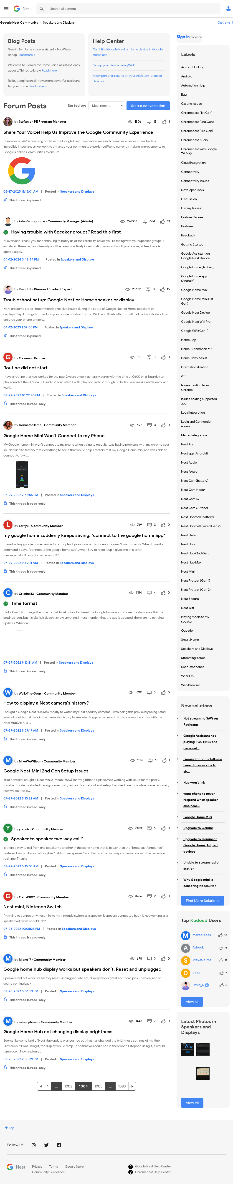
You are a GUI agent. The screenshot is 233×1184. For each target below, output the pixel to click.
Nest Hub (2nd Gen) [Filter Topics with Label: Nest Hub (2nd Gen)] (195, 553)
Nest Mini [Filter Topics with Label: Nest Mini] (188, 571)
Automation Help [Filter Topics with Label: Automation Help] (193, 85)
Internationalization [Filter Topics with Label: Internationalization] (194, 367)
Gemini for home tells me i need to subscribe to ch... (202, 765)
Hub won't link (194, 782)
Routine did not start (25, 368)
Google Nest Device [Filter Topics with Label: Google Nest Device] (195, 313)
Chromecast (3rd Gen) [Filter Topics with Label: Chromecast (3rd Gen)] (197, 131)
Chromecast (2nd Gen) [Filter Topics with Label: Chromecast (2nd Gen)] (197, 122)
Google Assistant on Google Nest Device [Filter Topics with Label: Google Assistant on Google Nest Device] (195, 256)
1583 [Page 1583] (122, 1086)
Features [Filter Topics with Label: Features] (187, 226)
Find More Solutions (202, 901)
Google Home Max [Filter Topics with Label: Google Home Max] (194, 290)
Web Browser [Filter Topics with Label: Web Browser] (190, 685)
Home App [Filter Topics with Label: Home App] (188, 340)
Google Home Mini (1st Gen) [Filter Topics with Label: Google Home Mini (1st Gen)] (197, 301)
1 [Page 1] (47, 1086)
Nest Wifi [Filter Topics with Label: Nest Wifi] (187, 608)
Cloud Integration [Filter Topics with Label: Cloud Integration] (193, 163)
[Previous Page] (40, 1086)
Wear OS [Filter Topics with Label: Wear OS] (187, 676)
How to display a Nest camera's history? (46, 703)
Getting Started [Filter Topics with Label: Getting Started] (192, 244)
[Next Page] (132, 1086)
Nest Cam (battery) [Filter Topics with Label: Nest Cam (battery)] (194, 481)
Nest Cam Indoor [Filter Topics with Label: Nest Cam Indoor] (193, 490)
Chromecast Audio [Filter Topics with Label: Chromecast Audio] (194, 140)
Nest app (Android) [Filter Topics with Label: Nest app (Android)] (194, 453)
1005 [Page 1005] (98, 1086)
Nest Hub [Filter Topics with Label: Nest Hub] (188, 544)
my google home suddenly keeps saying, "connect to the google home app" (84, 535)
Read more (25, 55)
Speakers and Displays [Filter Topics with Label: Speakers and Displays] (197, 649)
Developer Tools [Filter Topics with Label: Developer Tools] (192, 190)
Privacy (37, 1167)
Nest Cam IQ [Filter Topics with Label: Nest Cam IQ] (190, 499)
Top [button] (11, 1128)
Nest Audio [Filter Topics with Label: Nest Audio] (189, 462)
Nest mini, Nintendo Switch (32, 907)
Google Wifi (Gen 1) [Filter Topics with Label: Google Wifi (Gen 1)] (194, 331)
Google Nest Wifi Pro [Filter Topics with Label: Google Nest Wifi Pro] (195, 322)
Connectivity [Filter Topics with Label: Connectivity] (190, 172)
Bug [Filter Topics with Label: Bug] (184, 95)
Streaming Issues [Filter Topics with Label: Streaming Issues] (193, 658)
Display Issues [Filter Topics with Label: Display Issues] (191, 208)
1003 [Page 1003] (68, 1086)
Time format (24, 603)
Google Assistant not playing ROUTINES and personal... (200, 742)
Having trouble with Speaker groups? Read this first (66, 232)
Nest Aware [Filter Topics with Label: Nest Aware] (189, 472)
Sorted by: (77, 105)
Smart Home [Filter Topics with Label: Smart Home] (190, 640)
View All (192, 1103)
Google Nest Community (23, 8)
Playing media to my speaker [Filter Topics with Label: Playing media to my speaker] (195, 619)
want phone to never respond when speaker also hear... (200, 800)
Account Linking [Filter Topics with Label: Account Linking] (192, 67)
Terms (53, 1167)
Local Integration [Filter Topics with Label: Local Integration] (193, 413)
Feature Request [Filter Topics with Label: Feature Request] (193, 217)
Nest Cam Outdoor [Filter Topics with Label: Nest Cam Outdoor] (194, 508)
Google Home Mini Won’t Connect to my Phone (54, 436)
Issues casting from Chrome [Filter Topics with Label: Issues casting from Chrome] (195, 387)
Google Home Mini (197, 817)
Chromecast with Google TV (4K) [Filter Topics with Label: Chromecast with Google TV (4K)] (199, 151)
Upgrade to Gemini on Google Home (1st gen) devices (200, 845)
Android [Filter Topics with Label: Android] (186, 76)
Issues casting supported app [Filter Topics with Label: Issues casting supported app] (199, 401)
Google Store (74, 1167)
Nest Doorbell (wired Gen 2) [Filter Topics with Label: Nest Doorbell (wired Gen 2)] (201, 526)
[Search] (128, 8)
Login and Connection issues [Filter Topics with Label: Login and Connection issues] (196, 424)
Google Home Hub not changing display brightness (57, 1032)
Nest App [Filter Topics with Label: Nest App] (187, 444)
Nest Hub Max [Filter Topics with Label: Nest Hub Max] (191, 562)
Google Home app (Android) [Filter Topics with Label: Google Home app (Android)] (194, 278)
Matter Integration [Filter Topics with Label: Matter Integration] (194, 435)
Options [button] (224, 23)
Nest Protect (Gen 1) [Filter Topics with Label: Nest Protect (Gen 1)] (195, 581)
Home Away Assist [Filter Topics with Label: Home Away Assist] (194, 358)
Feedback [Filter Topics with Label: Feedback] (188, 235)
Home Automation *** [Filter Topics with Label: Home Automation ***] (196, 349)
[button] (187, 1049)
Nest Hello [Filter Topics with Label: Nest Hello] (188, 535)
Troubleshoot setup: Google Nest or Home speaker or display (68, 300)
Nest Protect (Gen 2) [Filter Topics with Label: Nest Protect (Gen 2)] (196, 590)
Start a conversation (148, 106)
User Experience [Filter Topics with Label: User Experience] (193, 667)
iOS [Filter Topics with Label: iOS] (183, 376)
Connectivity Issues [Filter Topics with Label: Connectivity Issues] (195, 181)
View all (192, 1002)
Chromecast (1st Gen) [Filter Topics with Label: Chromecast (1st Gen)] (197, 113)
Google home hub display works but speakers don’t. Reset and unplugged (82, 969)
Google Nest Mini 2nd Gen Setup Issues (46, 771)
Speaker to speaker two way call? (47, 839)
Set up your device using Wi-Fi (114, 65)
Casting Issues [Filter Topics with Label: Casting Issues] (191, 104)
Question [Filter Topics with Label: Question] (188, 631)
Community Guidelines (48, 1172)
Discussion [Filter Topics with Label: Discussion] (189, 199)
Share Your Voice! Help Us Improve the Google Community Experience (78, 132)
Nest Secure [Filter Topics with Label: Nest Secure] (190, 599)
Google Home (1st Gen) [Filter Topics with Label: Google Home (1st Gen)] (198, 267)
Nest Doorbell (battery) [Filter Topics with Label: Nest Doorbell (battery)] (197, 517)
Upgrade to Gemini (198, 828)
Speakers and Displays (77, 192)
